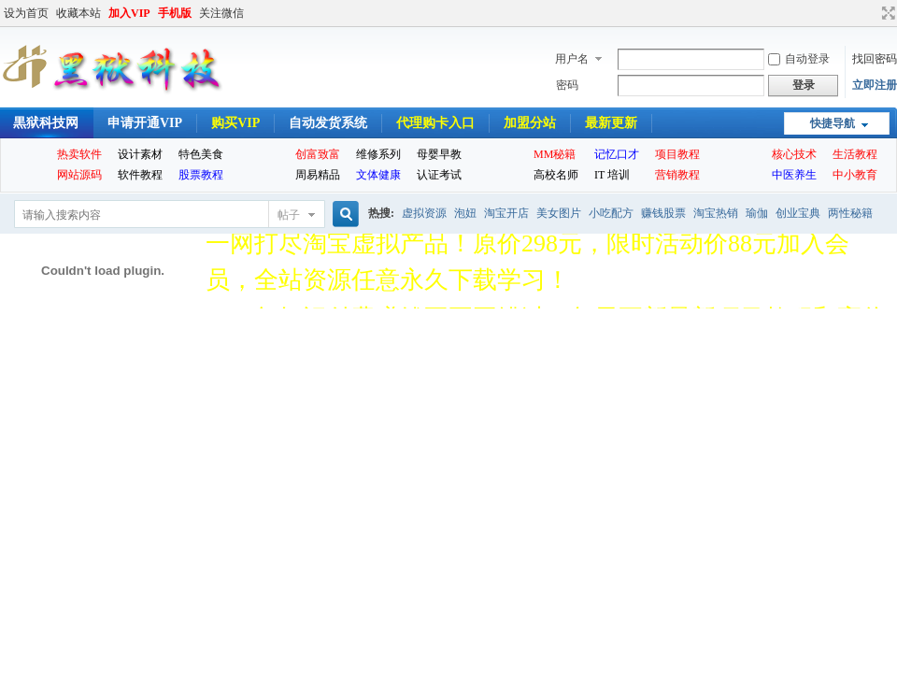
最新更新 (611, 123)
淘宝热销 (715, 213)
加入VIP (129, 13)
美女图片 (558, 213)
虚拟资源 (424, 213)
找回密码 (874, 58)
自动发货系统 (328, 123)
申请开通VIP (144, 123)
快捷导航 (832, 123)
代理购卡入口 (435, 123)
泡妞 (465, 213)
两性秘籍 (850, 213)
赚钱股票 (663, 213)
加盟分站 (530, 123)
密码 (567, 85)
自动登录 (799, 58)
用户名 (572, 58)
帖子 (289, 215)
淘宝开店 (506, 213)
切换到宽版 (886, 13)
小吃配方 (611, 213)
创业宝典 (798, 213)
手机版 (175, 13)
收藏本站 (78, 13)
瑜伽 (757, 213)
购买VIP (235, 123)
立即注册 (874, 85)
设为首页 (26, 13)
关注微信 (221, 13)
